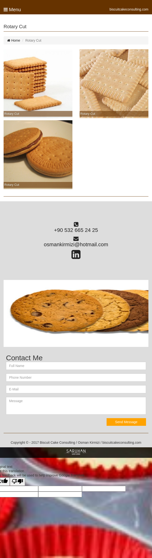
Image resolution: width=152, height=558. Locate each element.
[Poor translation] (17, 481)
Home (13, 40)
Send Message (126, 422)
